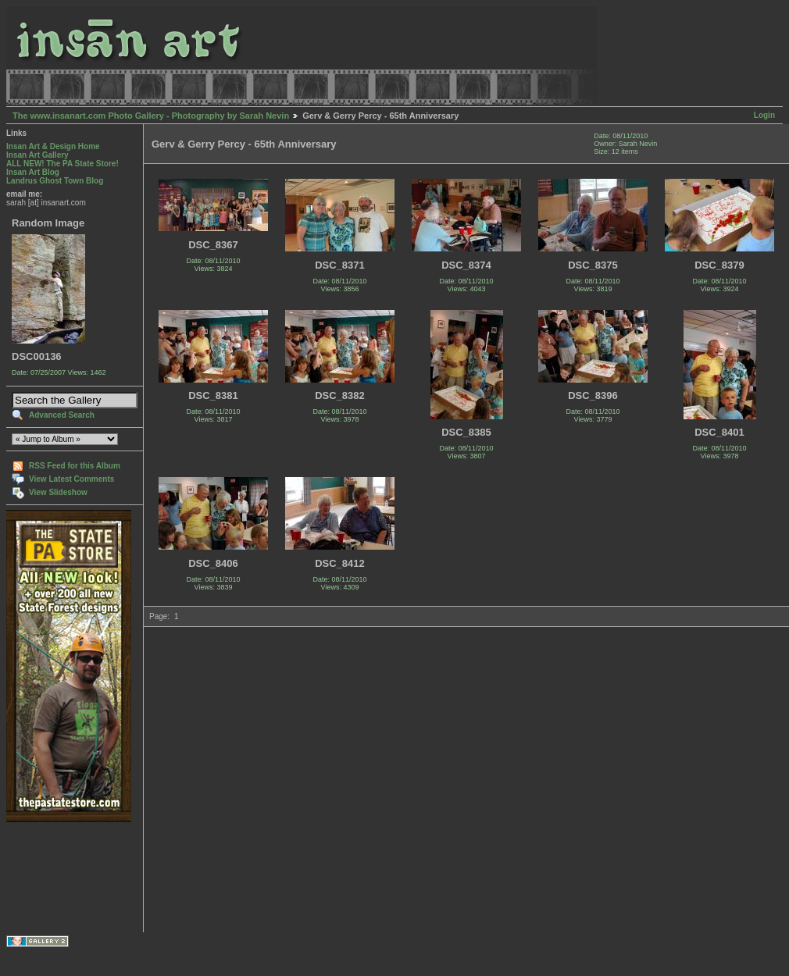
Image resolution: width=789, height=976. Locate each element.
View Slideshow (58, 492)
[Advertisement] (55, 877)
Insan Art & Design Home (53, 146)
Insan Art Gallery (37, 155)
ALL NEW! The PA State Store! (62, 163)
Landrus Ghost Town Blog (54, 180)
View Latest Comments (71, 479)
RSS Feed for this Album (74, 465)
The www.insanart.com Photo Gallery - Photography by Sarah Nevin (150, 115)
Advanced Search (62, 415)
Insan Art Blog (32, 172)
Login (764, 115)
